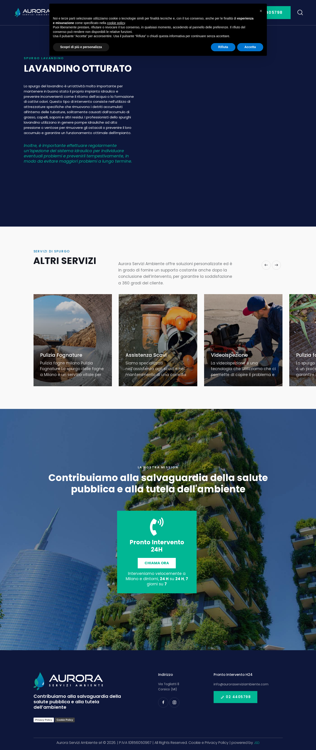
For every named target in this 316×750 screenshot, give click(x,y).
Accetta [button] (250, 47)
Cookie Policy (65, 719)
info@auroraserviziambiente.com (239, 684)
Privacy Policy (43, 719)
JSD (256, 742)
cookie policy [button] (116, 23)
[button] (266, 265)
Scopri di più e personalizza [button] (81, 47)
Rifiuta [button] (223, 47)
